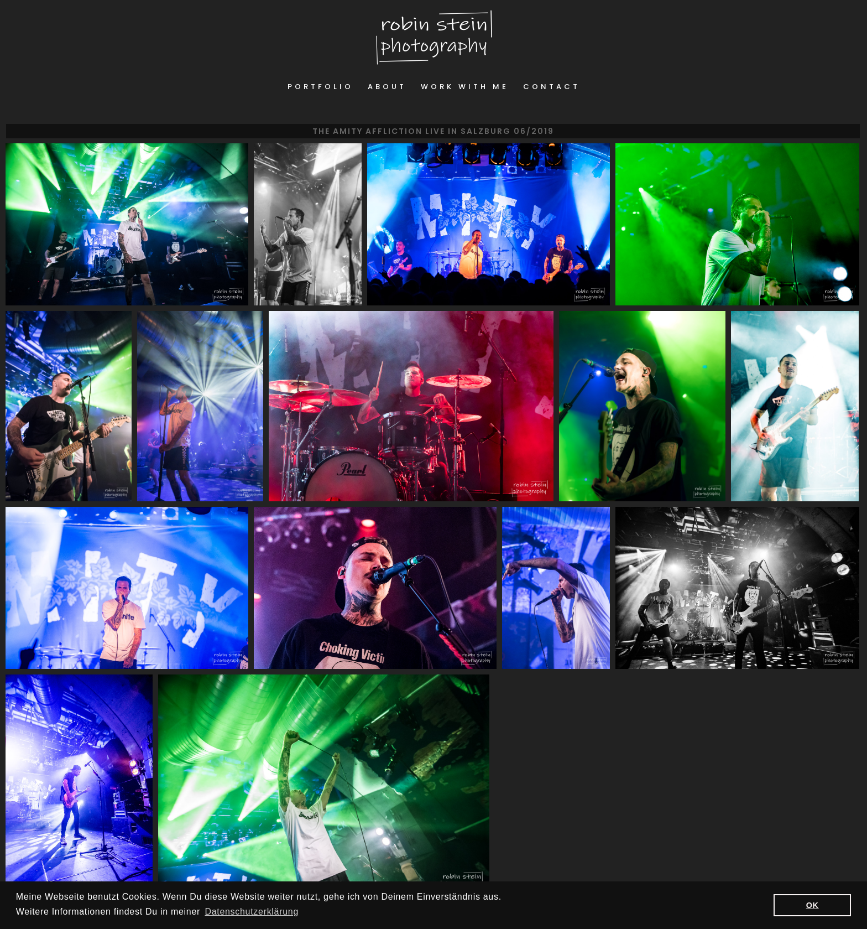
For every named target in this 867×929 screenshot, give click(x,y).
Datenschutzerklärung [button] (252, 911)
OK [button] (812, 905)
